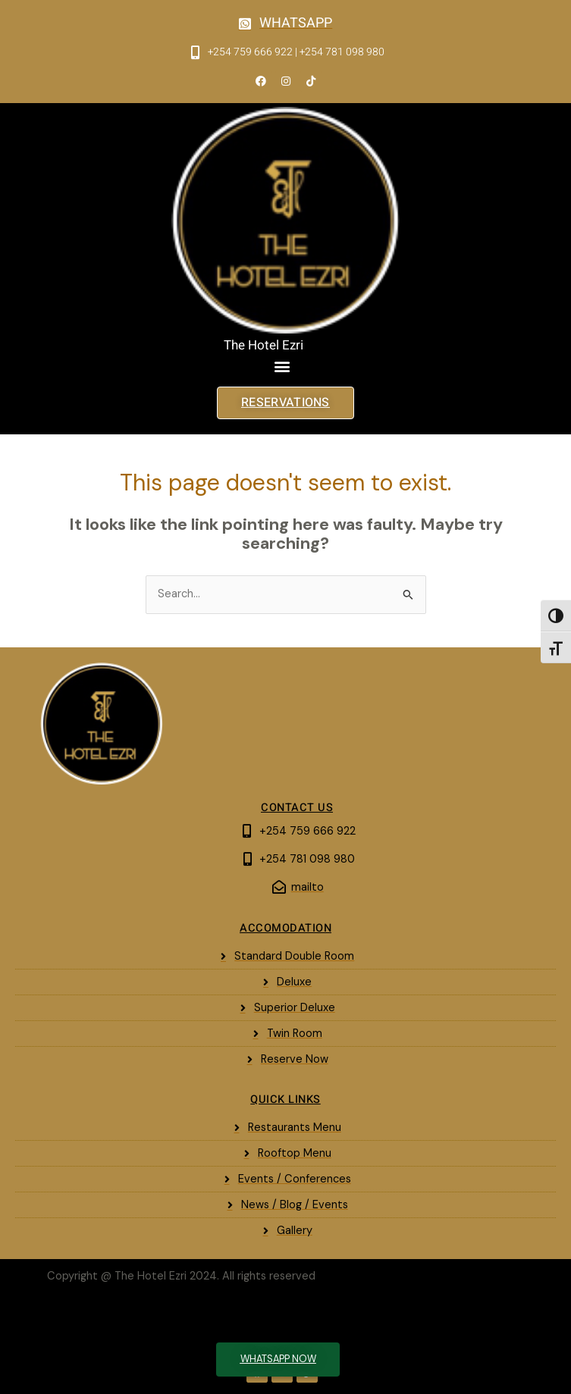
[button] (282, 366)
